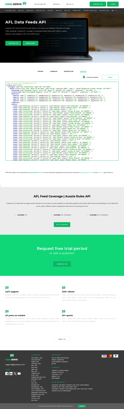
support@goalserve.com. (36, 172)
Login (113, 4)
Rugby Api (35, 385)
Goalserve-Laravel (60, 362)
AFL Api (34, 383)
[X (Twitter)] (15, 375)
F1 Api (33, 381)
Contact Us (98, 4)
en (114, 10)
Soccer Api (35, 360)
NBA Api (59, 10)
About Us (69, 4)
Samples (84, 71)
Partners (56, 378)
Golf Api (34, 375)
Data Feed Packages (60, 358)
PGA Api (34, 401)
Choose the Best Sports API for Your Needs (70, 385)
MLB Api (50, 10)
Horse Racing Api (90, 10)
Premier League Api (39, 393)
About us (62, 339)
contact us (100, 172)
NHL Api (67, 10)
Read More (34, 44)
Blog (54, 364)
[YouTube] (19, 375)
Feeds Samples (58, 360)
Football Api (10, 10)
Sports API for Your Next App (64, 387)
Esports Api (104, 10)
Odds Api (29, 10)
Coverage (53, 71)
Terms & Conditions (60, 371)
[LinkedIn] (10, 375)
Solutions (56, 4)
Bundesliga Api (37, 395)
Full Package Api (38, 391)
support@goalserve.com (86, 172)
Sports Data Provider (61, 391)
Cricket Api (40, 10)
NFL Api (20, 10)
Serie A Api (35, 397)
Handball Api (37, 387)
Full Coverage (62, 224)
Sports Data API (40, 4)
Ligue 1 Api (35, 399)
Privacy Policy (58, 373)
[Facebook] (6, 375)
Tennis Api (77, 10)
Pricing (39, 71)
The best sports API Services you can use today (72, 389)
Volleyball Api (37, 389)
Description (69, 71)
